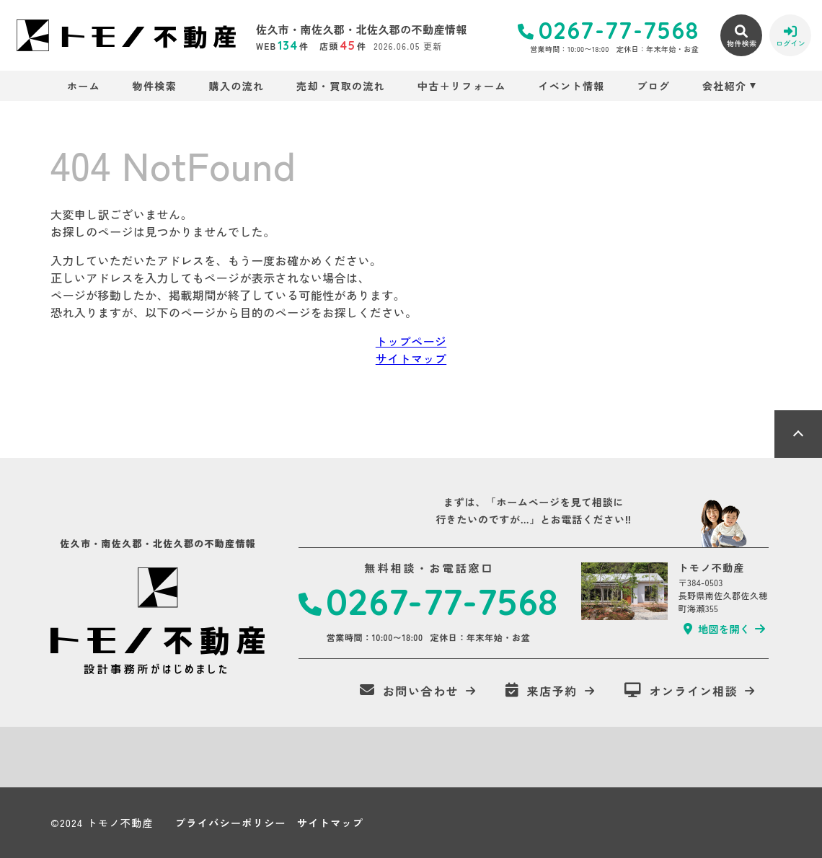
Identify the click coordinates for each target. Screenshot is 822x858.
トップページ (411, 341)
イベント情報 (571, 86)
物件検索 (155, 86)
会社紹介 (724, 86)
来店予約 (541, 691)
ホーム (83, 86)
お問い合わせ (409, 691)
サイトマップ (411, 358)
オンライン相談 (681, 691)
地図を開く (717, 629)
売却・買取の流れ (340, 86)
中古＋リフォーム (461, 86)
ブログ (653, 86)
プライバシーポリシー (230, 823)
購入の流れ (237, 86)
